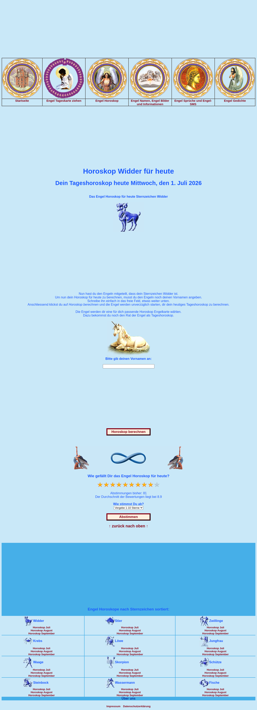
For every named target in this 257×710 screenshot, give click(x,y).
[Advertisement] (128, 30)
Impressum (113, 706)
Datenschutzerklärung (137, 706)
